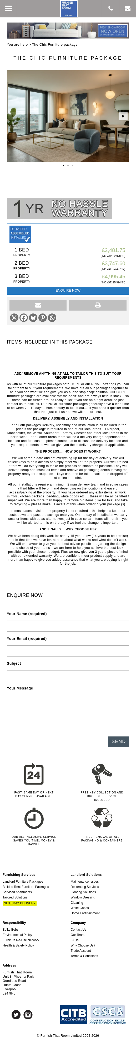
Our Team (77, 932)
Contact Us (78, 927)
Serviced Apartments (17, 890)
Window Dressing (83, 895)
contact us (15, 401)
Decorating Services (85, 884)
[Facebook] (23, 315)
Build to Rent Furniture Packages (26, 884)
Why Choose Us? (83, 943)
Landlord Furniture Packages (23, 879)
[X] (14, 315)
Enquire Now (68, 288)
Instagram (28, 1012)
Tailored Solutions (15, 895)
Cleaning (77, 900)
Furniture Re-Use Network (21, 938)
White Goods (80, 905)
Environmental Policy (17, 932)
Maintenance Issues (85, 879)
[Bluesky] (33, 315)
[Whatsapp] (52, 315)
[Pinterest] (42, 315)
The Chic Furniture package (55, 44)
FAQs (75, 938)
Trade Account (81, 948)
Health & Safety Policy (18, 943)
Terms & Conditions (84, 953)
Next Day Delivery (20, 901)
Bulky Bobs (10, 927)
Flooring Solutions (83, 890)
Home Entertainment (85, 911)
